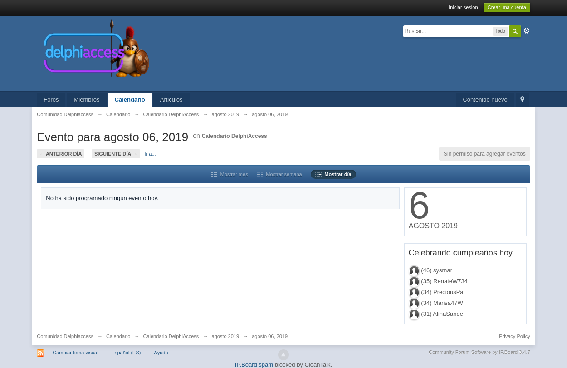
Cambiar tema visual (75, 352)
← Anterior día (60, 154)
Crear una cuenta (507, 7)
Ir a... (150, 154)
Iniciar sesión (463, 7)
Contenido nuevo (485, 99)
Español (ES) (126, 352)
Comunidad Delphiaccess (65, 336)
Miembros (86, 99)
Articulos (171, 99)
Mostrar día (333, 174)
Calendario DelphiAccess (234, 136)
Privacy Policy (514, 336)
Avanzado (526, 30)
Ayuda (161, 352)
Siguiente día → (115, 154)
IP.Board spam (254, 364)
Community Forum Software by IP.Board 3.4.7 (479, 352)
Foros (51, 99)
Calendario (130, 99)
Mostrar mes (229, 174)
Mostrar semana (279, 174)
